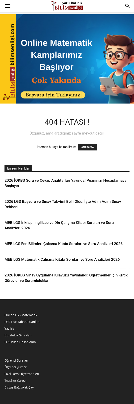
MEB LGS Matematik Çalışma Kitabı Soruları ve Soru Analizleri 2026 (62, 259)
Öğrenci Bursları (16, 360)
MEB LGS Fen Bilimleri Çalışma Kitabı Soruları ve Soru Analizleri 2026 (63, 243)
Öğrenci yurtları (15, 367)
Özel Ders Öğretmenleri (21, 374)
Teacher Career (15, 380)
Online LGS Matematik (20, 315)
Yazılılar (10, 328)
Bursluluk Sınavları (17, 335)
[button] (7, 6)
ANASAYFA (87, 147)
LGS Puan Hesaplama (20, 342)
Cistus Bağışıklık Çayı (19, 387)
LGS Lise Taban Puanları (22, 322)
